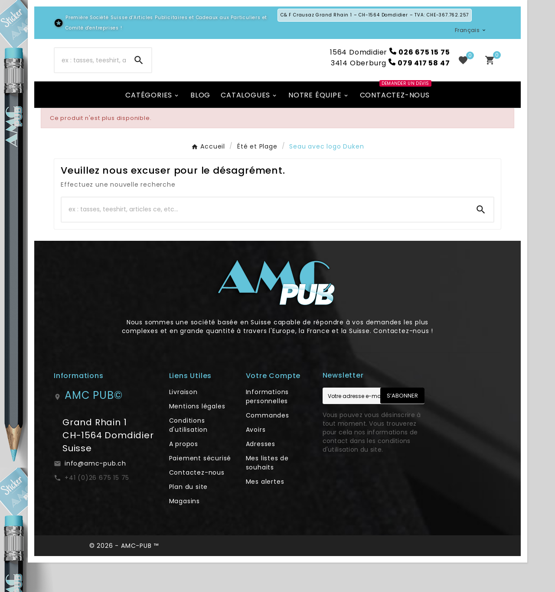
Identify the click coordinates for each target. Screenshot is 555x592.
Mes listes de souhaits (267, 492)
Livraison (183, 421)
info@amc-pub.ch (95, 492)
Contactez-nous (197, 502)
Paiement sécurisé (200, 487)
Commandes (267, 444)
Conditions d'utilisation (188, 454)
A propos (183, 473)
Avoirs (256, 459)
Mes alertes (265, 511)
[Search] (138, 75)
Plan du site (188, 516)
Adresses (260, 473)
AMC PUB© (93, 424)
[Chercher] (90, 75)
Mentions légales (197, 435)
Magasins (184, 530)
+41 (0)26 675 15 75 (97, 507)
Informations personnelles (267, 426)
